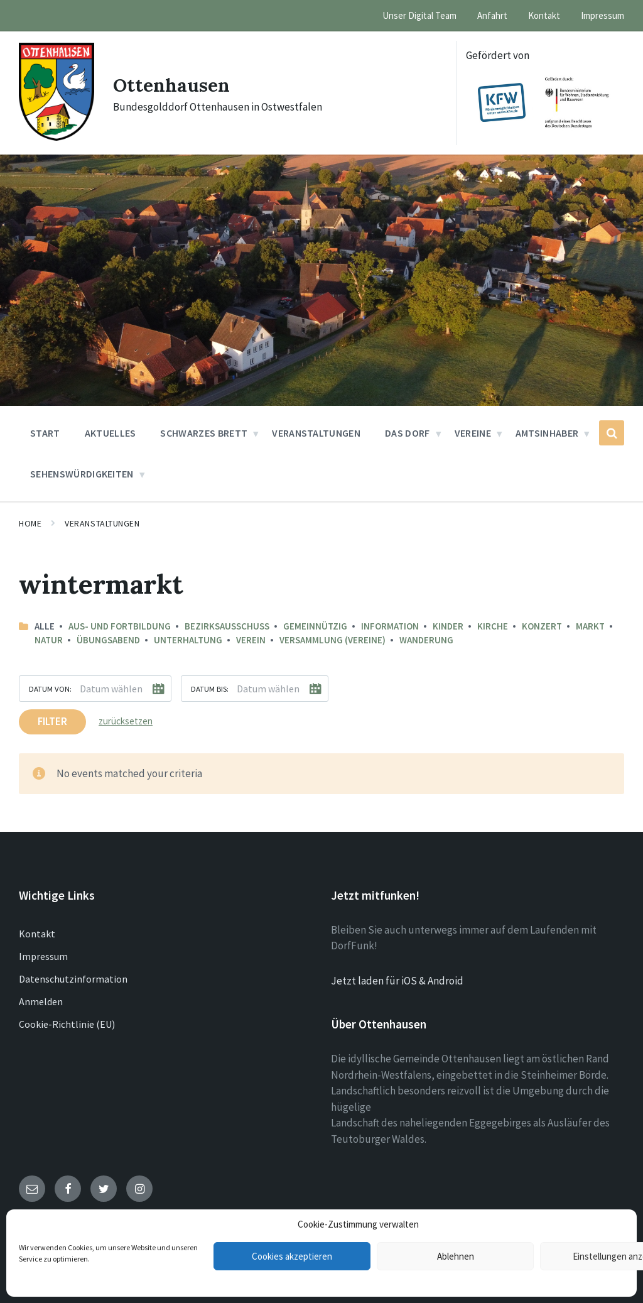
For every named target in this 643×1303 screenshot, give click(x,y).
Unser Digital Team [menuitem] (419, 15)
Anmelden (41, 1001)
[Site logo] (56, 137)
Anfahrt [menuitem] (492, 15)
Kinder (448, 626)
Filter (52, 721)
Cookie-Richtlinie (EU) (67, 1024)
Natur (49, 640)
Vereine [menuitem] (473, 433)
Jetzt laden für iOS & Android (397, 981)
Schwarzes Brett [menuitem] (203, 433)
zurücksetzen (126, 721)
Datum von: (50, 689)
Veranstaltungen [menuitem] (316, 433)
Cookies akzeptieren (292, 1256)
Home (30, 523)
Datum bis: (210, 689)
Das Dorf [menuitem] (407, 433)
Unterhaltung (188, 640)
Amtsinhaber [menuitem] (547, 433)
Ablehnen (455, 1256)
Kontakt (37, 933)
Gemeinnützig (315, 626)
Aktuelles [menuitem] (110, 433)
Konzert (542, 626)
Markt (590, 626)
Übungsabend (108, 640)
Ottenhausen (171, 85)
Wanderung (426, 640)
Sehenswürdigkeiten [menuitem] (82, 473)
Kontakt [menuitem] (544, 15)
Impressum (43, 956)
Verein (251, 640)
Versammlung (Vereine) (332, 640)
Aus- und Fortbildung (119, 626)
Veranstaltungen (102, 523)
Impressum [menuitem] (602, 15)
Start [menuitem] (45, 433)
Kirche (492, 626)
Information (390, 626)
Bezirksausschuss (227, 626)
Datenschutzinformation (73, 979)
